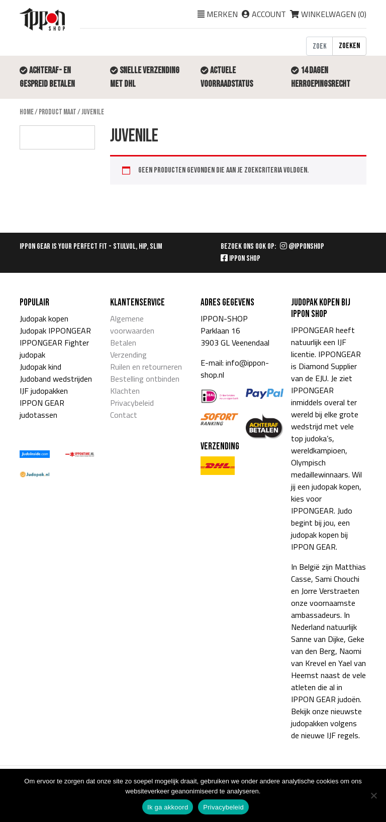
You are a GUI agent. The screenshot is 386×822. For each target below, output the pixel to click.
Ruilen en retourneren (146, 367)
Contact (123, 415)
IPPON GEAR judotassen (42, 409)
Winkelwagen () (328, 14)
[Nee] (373, 795)
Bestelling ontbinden (144, 379)
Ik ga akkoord (167, 807)
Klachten (125, 391)
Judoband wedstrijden (56, 379)
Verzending (128, 355)
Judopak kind (40, 367)
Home (27, 112)
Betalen (123, 343)
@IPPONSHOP (302, 246)
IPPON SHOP (240, 258)
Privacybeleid (132, 403)
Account (269, 14)
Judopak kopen (44, 318)
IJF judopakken (44, 391)
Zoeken (349, 46)
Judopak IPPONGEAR (55, 330)
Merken (222, 14)
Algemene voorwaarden (132, 324)
